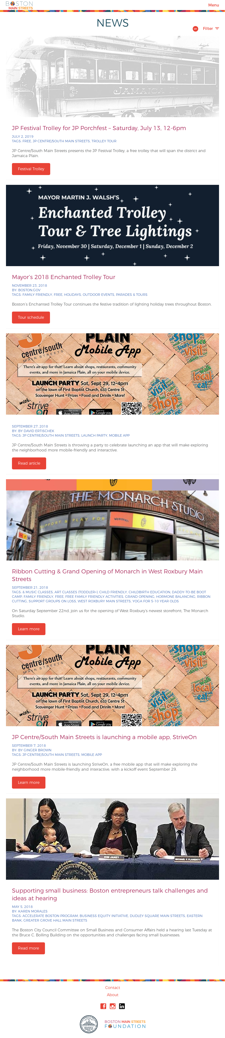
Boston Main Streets (19, 5)
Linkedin (122, 1006)
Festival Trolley (31, 169)
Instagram (112, 1006)
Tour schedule (31, 317)
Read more (28, 948)
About (112, 995)
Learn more (28, 629)
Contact (112, 987)
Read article (29, 463)
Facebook (103, 1006)
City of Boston (89, 1024)
